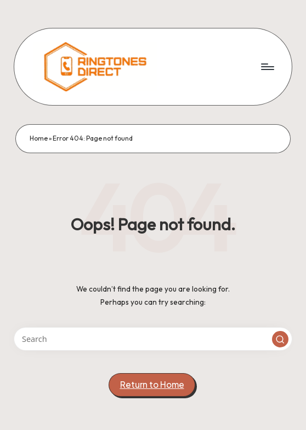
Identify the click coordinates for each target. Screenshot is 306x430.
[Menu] (267, 66)
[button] (280, 339)
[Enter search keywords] (153, 339)
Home (39, 138)
